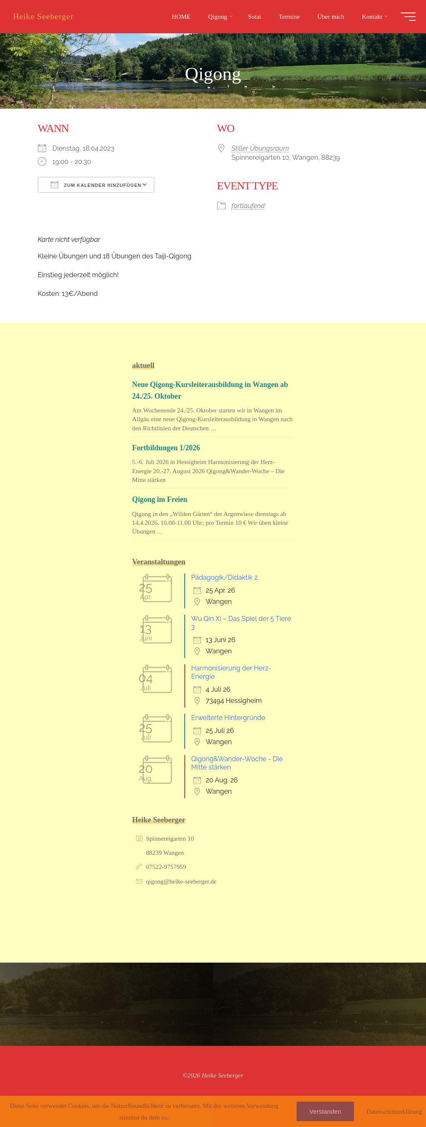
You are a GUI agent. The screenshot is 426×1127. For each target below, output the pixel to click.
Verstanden (326, 1111)
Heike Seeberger (45, 16)
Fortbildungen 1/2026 (167, 448)
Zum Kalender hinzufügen (96, 185)
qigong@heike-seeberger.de (181, 881)
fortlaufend (248, 205)
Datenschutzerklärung (394, 1111)
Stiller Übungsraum (260, 148)
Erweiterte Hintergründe (228, 718)
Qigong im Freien (160, 499)
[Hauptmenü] (406, 16)
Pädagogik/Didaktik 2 (224, 577)
